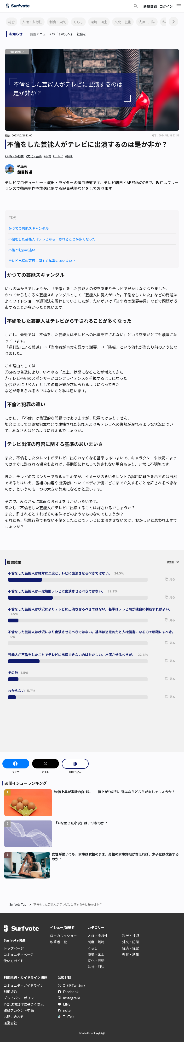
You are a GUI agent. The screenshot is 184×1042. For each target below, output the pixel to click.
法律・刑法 (146, 21)
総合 (11, 21)
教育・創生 (130, 954)
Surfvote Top (17, 904)
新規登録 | (151, 6)
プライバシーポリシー (20, 997)
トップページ (14, 948)
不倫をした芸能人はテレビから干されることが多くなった (52, 239)
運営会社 (10, 1022)
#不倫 (47, 156)
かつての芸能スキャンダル (28, 228)
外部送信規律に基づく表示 (24, 1004)
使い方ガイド (14, 960)
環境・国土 (99, 21)
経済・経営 (130, 948)
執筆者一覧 (58, 941)
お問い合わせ (14, 1016)
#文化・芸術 (34, 156)
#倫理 (69, 156)
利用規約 (10, 991)
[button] (162, 581)
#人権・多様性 (14, 156)
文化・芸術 (123, 21)
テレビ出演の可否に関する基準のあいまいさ (41, 260)
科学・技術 (130, 935)
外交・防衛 (130, 941)
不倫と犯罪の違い (21, 249)
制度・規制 (57, 21)
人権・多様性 (32, 21)
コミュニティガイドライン (24, 985)
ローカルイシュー (63, 935)
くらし (78, 21)
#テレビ (58, 156)
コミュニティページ (19, 954)
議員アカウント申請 (19, 1010)
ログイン (166, 6)
